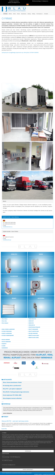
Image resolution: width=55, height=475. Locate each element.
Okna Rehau (4, 318)
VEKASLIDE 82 (32, 325)
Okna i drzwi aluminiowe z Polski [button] (12, 382)
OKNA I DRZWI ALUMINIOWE (8, 329)
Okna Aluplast (5, 323)
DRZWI (41, 263)
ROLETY (41, 285)
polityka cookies (38, 474)
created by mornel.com (48, 474)
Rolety (33, 13)
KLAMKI (3, 345)
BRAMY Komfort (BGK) (34, 337)
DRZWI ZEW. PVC (32, 318)
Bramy (29, 13)
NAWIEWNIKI (5, 347)
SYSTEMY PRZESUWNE (7, 331)
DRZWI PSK (31, 323)
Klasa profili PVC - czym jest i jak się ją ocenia (15, 421)
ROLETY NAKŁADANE (33, 329)
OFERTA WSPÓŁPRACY (28, 469)
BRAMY (14, 307)
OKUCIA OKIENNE (6, 339)
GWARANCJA (28, 451)
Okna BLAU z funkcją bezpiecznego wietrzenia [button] (16, 392)
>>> (2, 402)
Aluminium (23, 13)
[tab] (27, 382)
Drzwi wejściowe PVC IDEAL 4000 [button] (12, 395)
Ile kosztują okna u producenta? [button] (12, 385)
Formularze (39, 13)
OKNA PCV (14, 263)
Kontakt (46, 13)
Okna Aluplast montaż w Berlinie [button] (12, 398)
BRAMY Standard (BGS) (34, 335)
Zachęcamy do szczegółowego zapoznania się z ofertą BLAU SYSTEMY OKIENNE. (20, 52)
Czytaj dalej (4, 428)
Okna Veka (4, 321)
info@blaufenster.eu (7, 226)
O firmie (5, 13)
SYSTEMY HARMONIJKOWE (8, 335)
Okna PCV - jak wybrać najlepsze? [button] (12, 389)
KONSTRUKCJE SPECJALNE (34, 327)
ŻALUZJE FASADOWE (33, 333)
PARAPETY (4, 343)
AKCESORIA (41, 307)
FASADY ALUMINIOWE (7, 333)
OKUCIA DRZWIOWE (6, 341)
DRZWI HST (31, 321)
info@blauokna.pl (7, 240)
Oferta (10, 13)
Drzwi (18, 13)
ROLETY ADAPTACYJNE (34, 331)
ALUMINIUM (14, 285)
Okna (14, 13)
